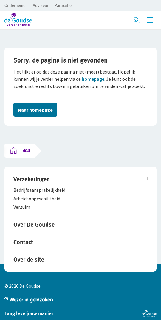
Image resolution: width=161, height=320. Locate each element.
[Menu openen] (150, 20)
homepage (93, 79)
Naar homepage (35, 110)
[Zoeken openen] (136, 20)
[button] (15, 5)
